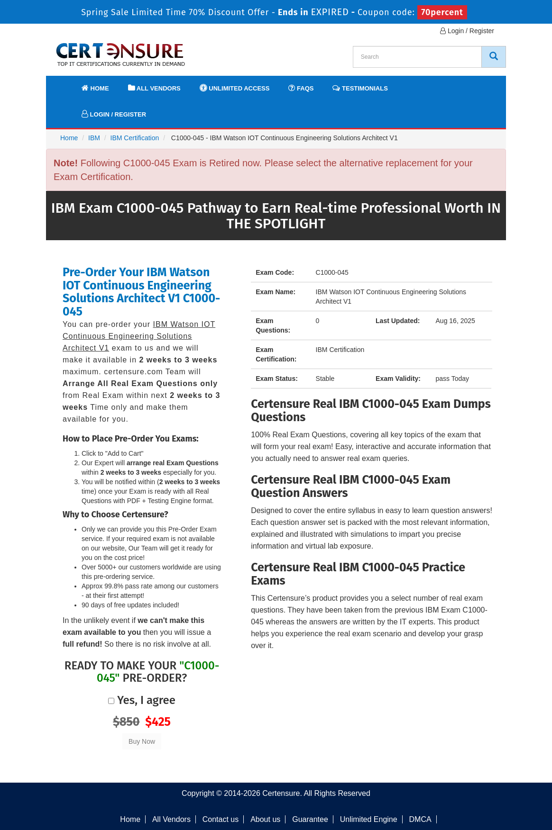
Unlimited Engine (368, 819)
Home (95, 88)
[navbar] (65, 84)
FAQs (300, 88)
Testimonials (359, 88)
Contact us (220, 819)
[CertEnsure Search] (493, 57)
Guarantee (310, 819)
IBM (94, 138)
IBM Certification (134, 138)
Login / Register (467, 31)
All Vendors (154, 88)
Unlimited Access (235, 88)
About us (265, 819)
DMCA (420, 819)
